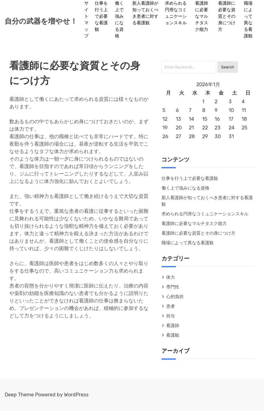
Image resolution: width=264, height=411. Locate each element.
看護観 (172, 335)
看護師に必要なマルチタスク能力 (201, 16)
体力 (170, 277)
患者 (170, 306)
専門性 (172, 287)
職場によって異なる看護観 (248, 20)
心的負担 (175, 296)
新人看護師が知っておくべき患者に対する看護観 (145, 13)
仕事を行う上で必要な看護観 (101, 16)
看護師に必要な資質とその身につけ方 (226, 16)
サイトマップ (86, 20)
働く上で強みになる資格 (119, 20)
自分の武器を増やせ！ (41, 21)
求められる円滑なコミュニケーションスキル (176, 13)
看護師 (172, 325)
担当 (170, 316)
